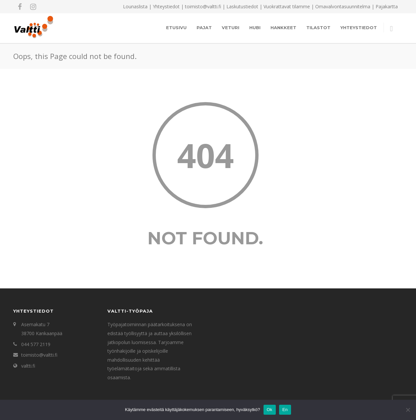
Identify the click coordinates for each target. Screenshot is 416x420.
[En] (407, 409)
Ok (269, 409)
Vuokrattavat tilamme (287, 6)
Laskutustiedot (242, 6)
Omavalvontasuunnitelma (342, 6)
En (285, 409)
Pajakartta (387, 6)
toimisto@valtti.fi (39, 355)
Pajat (204, 27)
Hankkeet (283, 27)
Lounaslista (135, 6)
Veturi (230, 27)
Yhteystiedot (166, 6)
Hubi (255, 27)
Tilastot (318, 27)
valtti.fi (28, 366)
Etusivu (176, 27)
